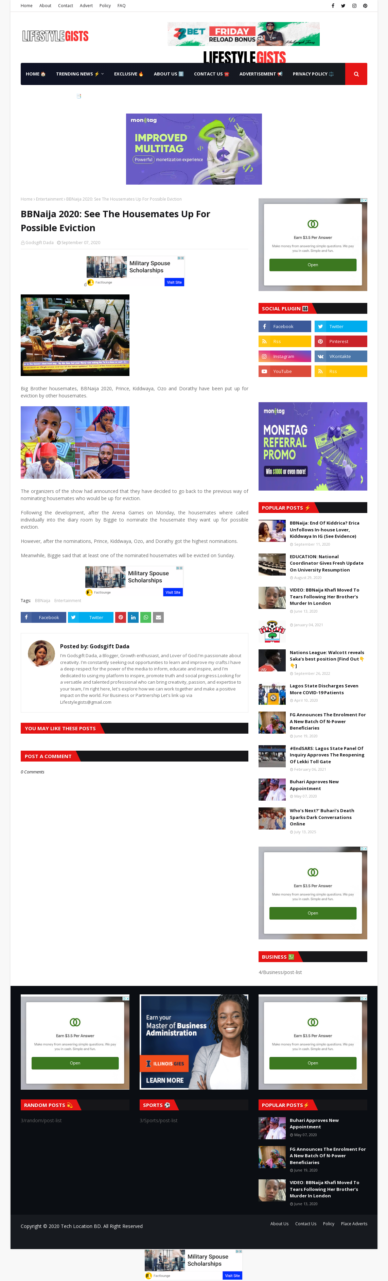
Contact (65, 5)
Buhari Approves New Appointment (314, 785)
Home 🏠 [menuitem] (36, 74)
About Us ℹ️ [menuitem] (169, 74)
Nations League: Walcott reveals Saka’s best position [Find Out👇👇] (327, 659)
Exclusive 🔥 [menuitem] (129, 74)
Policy (105, 5)
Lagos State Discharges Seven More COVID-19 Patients (324, 689)
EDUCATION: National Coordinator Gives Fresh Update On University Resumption (327, 563)
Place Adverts (354, 1224)
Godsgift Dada (39, 242)
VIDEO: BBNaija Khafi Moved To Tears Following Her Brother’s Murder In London (324, 596)
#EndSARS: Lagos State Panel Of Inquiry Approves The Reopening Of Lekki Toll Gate (327, 755)
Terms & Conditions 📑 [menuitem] (54, 96)
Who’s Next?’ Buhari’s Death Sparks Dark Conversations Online (322, 817)
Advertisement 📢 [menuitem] (261, 74)
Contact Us (305, 1224)
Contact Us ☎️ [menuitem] (211, 74)
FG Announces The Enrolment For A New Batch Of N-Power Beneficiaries (328, 721)
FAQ (122, 5)
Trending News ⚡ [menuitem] (78, 74)
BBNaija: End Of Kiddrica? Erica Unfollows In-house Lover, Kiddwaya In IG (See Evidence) (324, 529)
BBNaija (42, 600)
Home (27, 5)
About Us (279, 1224)
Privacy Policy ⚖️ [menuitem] (313, 74)
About (45, 5)
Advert (86, 5)
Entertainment (49, 199)
